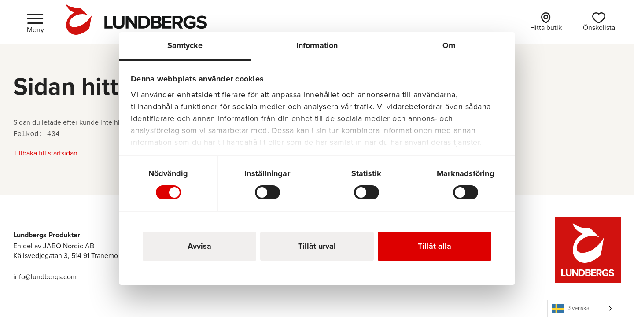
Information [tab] (317, 45)
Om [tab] (448, 45)
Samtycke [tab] (185, 45)
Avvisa (199, 246)
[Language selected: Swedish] (581, 308)
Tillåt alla (434, 246)
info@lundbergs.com (45, 277)
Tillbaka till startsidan (45, 153)
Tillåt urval (317, 246)
